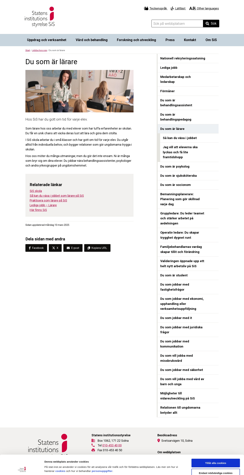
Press (170, 40)
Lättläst (178, 8)
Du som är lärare (172, 129)
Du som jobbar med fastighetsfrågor (174, 286)
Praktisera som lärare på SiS (48, 200)
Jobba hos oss (39, 50)
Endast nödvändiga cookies (215, 453)
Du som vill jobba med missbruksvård (176, 358)
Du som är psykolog (174, 166)
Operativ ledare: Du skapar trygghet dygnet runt (179, 235)
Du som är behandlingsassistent (176, 102)
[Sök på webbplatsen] (177, 23)
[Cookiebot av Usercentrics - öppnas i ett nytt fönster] (22, 468)
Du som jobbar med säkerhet (181, 370)
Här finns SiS (38, 210)
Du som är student (174, 275)
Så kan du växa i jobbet (180, 138)
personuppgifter (102, 451)
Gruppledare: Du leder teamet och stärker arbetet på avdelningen (182, 218)
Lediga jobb (168, 68)
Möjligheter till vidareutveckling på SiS (177, 395)
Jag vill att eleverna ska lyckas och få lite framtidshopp (180, 152)
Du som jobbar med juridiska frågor (181, 329)
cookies (60, 451)
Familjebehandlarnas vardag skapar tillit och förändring (181, 249)
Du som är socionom (175, 185)
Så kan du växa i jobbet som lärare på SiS (57, 195)
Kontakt (190, 40)
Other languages (204, 8)
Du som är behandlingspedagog (175, 117)
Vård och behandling (92, 40)
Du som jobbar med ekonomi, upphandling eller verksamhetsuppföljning (182, 304)
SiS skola (36, 191)
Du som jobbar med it (176, 318)
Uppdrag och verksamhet (46, 40)
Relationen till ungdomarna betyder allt (180, 410)
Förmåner (167, 91)
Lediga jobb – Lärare (43, 205)
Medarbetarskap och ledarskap (175, 79)
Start (27, 50)
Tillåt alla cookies (215, 443)
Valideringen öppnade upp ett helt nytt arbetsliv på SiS (182, 263)
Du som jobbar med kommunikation (174, 343)
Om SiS (211, 40)
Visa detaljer (184, 468)
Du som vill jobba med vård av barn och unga (182, 381)
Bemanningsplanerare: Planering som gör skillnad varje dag (180, 199)
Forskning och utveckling (136, 40)
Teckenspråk (156, 8)
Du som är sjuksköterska (178, 176)
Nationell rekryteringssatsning (182, 58)
